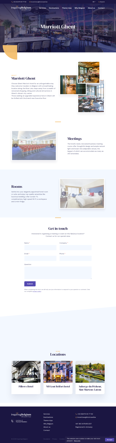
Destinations (54, 8)
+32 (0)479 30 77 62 (18, 2)
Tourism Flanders (21, 422)
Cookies (62, 439)
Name (26, 241)
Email (26, 251)
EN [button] (93, 2)
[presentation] (16, 149)
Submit (30, 282)
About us (91, 8)
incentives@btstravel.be (38, 2)
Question (27, 262)
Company (63, 241)
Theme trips (67, 8)
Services (42, 8)
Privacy (54, 439)
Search (101, 2)
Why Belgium (80, 8)
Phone (61, 251)
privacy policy (37, 289)
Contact (101, 8)
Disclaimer (46, 439)
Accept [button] (109, 440)
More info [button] (77, 441)
